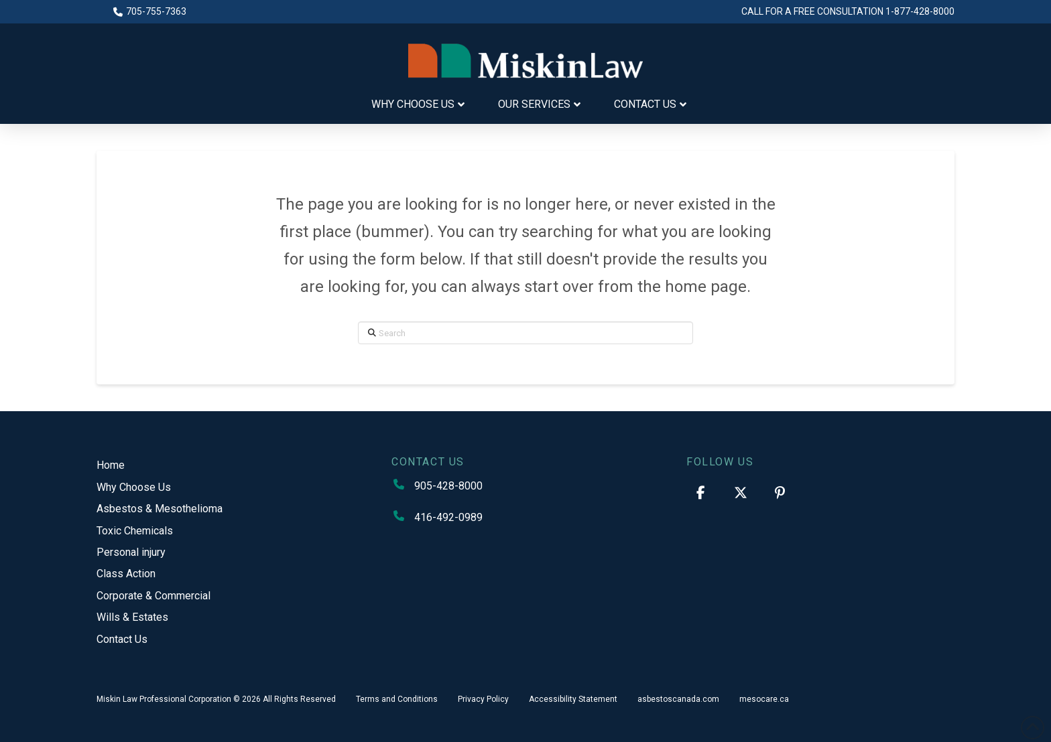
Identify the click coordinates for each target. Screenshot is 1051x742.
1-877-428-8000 (919, 11)
